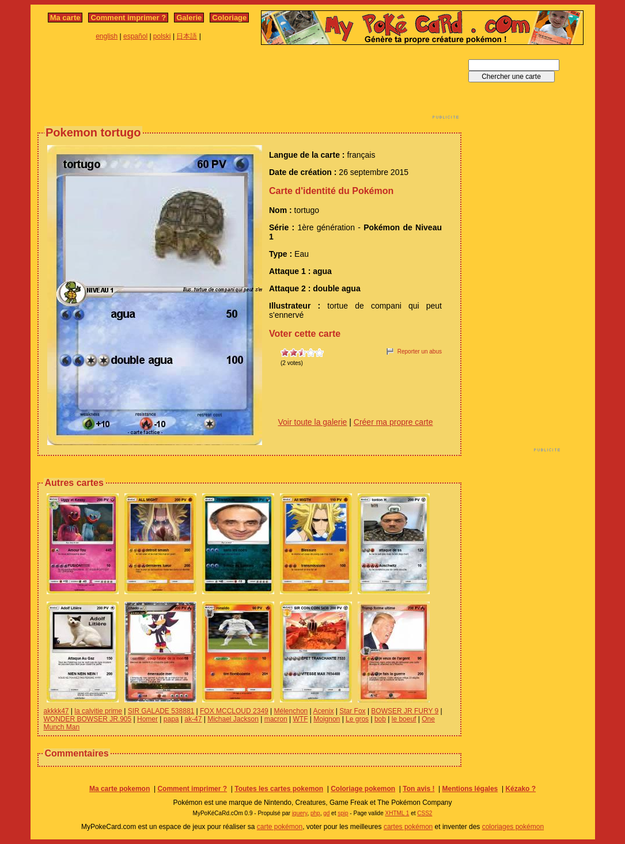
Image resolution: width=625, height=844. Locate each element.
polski (162, 36)
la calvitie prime (98, 711)
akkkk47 (56, 711)
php (315, 813)
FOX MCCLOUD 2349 (234, 711)
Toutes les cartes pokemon (278, 789)
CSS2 (424, 813)
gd (326, 813)
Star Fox (352, 711)
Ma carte (65, 17)
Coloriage (229, 17)
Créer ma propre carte (393, 422)
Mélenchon (291, 711)
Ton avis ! (418, 789)
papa (171, 719)
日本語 (186, 36)
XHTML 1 (397, 813)
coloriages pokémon (513, 827)
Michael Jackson (233, 719)
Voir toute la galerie (312, 422)
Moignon (326, 719)
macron (275, 719)
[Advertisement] (249, 85)
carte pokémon (279, 827)
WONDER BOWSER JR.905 (88, 719)
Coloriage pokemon (363, 789)
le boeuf (404, 719)
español (135, 36)
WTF (300, 719)
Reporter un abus (419, 351)
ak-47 (193, 719)
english (107, 36)
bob (380, 719)
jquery (300, 813)
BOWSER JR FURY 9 (404, 711)
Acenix (323, 711)
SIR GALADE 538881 (161, 711)
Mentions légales (470, 789)
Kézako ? (520, 789)
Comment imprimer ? (128, 17)
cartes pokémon (408, 827)
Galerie (189, 17)
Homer (147, 719)
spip (343, 813)
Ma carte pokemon (119, 789)
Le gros (357, 719)
